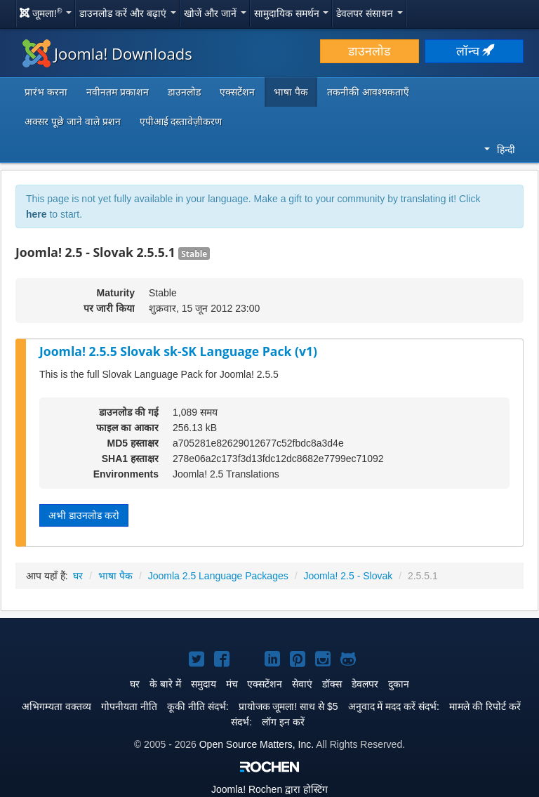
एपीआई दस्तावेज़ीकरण (181, 121)
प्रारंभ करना (46, 92)
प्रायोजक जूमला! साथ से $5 (288, 706)
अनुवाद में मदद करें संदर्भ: (393, 706)
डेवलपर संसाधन (369, 13)
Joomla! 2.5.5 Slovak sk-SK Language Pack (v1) (178, 351)
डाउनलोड (369, 51)
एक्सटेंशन (237, 92)
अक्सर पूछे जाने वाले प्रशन (73, 121)
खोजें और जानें (215, 13)
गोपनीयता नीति (129, 706)
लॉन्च (474, 51)
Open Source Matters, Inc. (256, 744)
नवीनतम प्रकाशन (117, 92)
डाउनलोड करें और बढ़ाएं (127, 13)
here (36, 214)
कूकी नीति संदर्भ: (198, 706)
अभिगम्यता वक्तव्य (56, 706)
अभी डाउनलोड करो (83, 515)
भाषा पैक (291, 92)
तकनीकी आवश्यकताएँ (368, 92)
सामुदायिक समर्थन (291, 13)
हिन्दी (499, 149)
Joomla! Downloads (107, 53)
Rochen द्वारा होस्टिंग (269, 789)
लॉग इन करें (283, 721)
